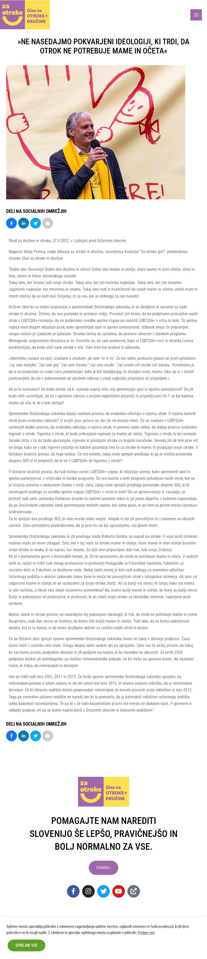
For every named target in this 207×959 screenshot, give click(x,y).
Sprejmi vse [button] (26, 945)
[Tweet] (35, 223)
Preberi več (146, 932)
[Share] (11, 223)
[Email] (47, 223)
